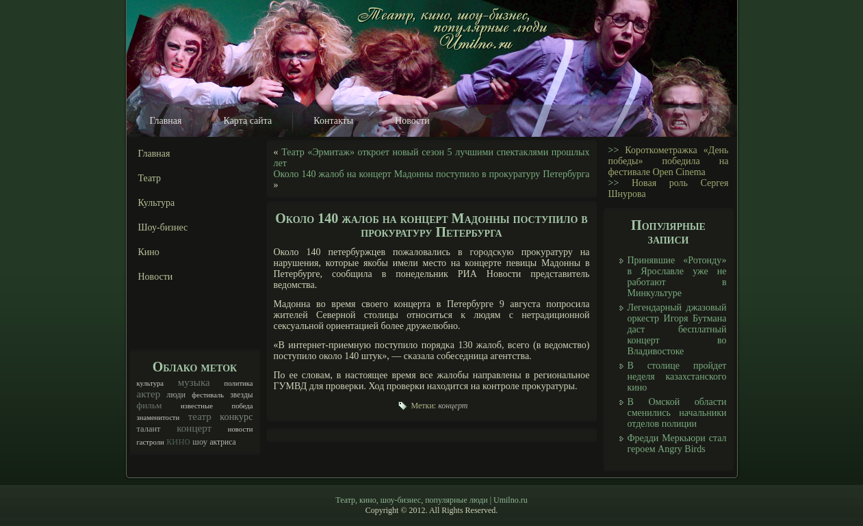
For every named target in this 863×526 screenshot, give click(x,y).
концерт (194, 428)
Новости (412, 121)
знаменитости (158, 417)
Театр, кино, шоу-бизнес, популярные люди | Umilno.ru (431, 500)
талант (149, 429)
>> (613, 150)
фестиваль (208, 395)
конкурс (236, 416)
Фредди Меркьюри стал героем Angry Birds (677, 443)
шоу (199, 442)
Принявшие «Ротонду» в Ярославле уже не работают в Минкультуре (677, 276)
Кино (148, 252)
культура (150, 383)
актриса (222, 442)
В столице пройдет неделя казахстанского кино (677, 376)
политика (238, 383)
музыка (194, 382)
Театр (150, 178)
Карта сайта (248, 121)
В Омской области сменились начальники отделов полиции (677, 413)
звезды (241, 395)
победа (242, 406)
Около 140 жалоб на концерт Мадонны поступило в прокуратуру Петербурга (432, 174)
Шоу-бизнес (163, 227)
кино (178, 440)
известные (197, 406)
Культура (156, 203)
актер (149, 394)
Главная (166, 121)
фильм (149, 405)
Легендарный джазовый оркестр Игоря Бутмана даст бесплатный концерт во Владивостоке (677, 329)
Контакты (333, 121)
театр (199, 416)
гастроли (150, 442)
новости (240, 429)
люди (175, 394)
